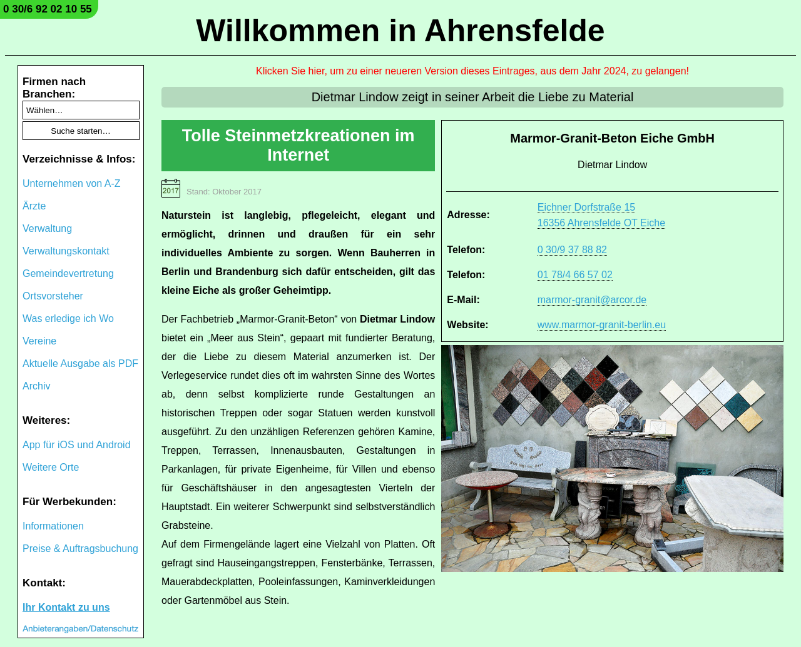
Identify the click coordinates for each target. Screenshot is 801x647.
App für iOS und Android (77, 444)
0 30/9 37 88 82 (572, 249)
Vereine (39, 341)
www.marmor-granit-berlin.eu (602, 324)
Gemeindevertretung (68, 273)
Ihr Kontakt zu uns (66, 607)
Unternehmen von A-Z (72, 183)
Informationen (53, 526)
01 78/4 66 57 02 (575, 274)
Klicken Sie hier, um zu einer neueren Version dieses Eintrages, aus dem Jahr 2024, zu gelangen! (472, 71)
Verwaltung (47, 228)
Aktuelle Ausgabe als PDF (80, 363)
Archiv (36, 386)
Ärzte (34, 206)
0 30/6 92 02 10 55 (47, 9)
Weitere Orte (51, 467)
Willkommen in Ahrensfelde (400, 30)
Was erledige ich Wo (68, 318)
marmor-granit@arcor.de (592, 299)
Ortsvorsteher (53, 296)
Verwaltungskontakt (66, 251)
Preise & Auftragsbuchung (80, 548)
